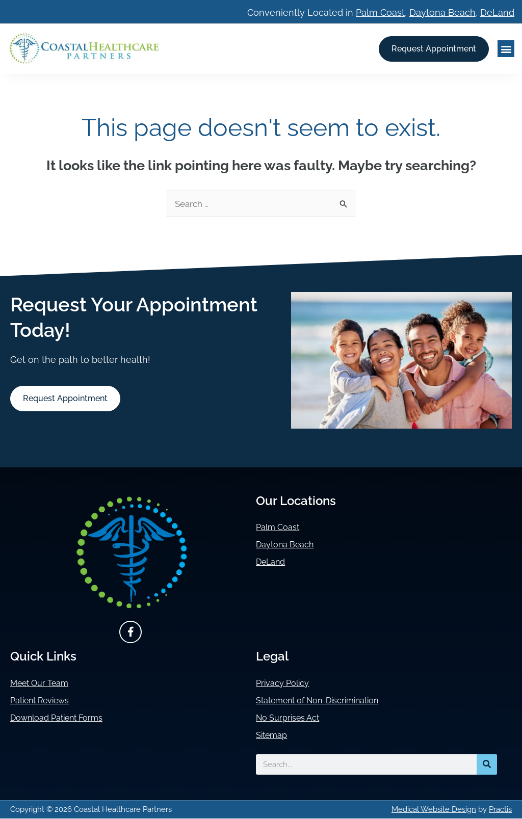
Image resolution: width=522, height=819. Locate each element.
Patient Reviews (45, 701)
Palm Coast (380, 12)
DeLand (497, 12)
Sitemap (274, 735)
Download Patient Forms (63, 718)
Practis (500, 809)
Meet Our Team (43, 683)
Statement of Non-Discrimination (327, 701)
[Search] (487, 765)
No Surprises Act (291, 718)
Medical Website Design (434, 809)
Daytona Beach (442, 12)
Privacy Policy (286, 683)
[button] (506, 48)
